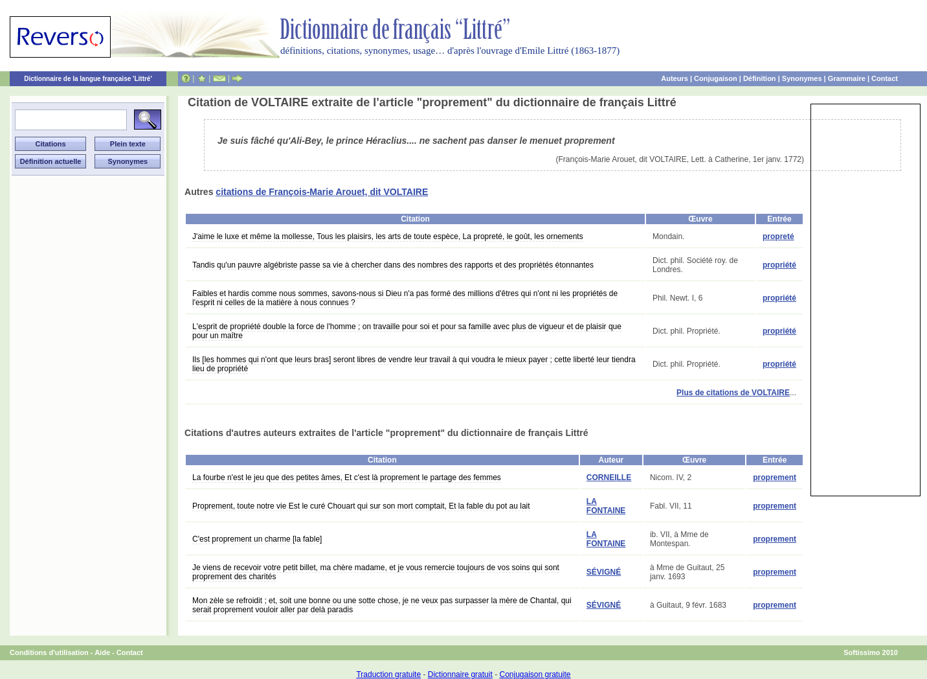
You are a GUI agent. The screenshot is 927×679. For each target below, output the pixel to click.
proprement (774, 477)
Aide (102, 652)
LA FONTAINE (605, 506)
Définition (759, 78)
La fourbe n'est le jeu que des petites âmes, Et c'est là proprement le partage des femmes (346, 477)
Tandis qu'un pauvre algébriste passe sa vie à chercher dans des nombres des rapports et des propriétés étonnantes (393, 265)
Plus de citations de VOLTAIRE (733, 392)
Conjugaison (715, 78)
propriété (779, 265)
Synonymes (802, 78)
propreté (778, 236)
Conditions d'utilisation (49, 652)
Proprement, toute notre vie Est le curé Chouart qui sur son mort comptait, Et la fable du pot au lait (361, 506)
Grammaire (847, 78)
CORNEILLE (608, 477)
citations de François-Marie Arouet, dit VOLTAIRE (322, 192)
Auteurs (674, 78)
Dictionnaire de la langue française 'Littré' (88, 78)
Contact (884, 78)
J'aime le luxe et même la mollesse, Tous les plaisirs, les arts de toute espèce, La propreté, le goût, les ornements (387, 236)
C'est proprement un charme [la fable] (257, 539)
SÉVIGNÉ (603, 572)
